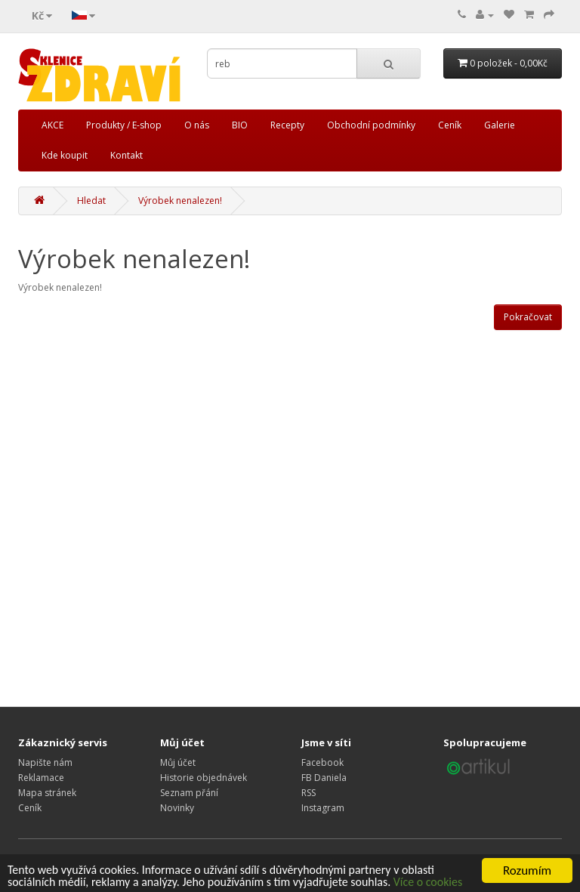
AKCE (52, 125)
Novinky (177, 807)
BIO (240, 125)
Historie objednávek (203, 777)
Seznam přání (189, 792)
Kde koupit (65, 155)
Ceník (449, 125)
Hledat (91, 200)
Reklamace (41, 777)
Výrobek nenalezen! (180, 200)
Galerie (499, 125)
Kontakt (126, 155)
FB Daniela (324, 777)
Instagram (322, 807)
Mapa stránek (47, 792)
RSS (308, 792)
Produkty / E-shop (124, 125)
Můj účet (178, 762)
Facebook (322, 762)
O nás (196, 125)
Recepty (287, 125)
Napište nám (45, 762)
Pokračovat (528, 316)
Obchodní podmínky (371, 125)
